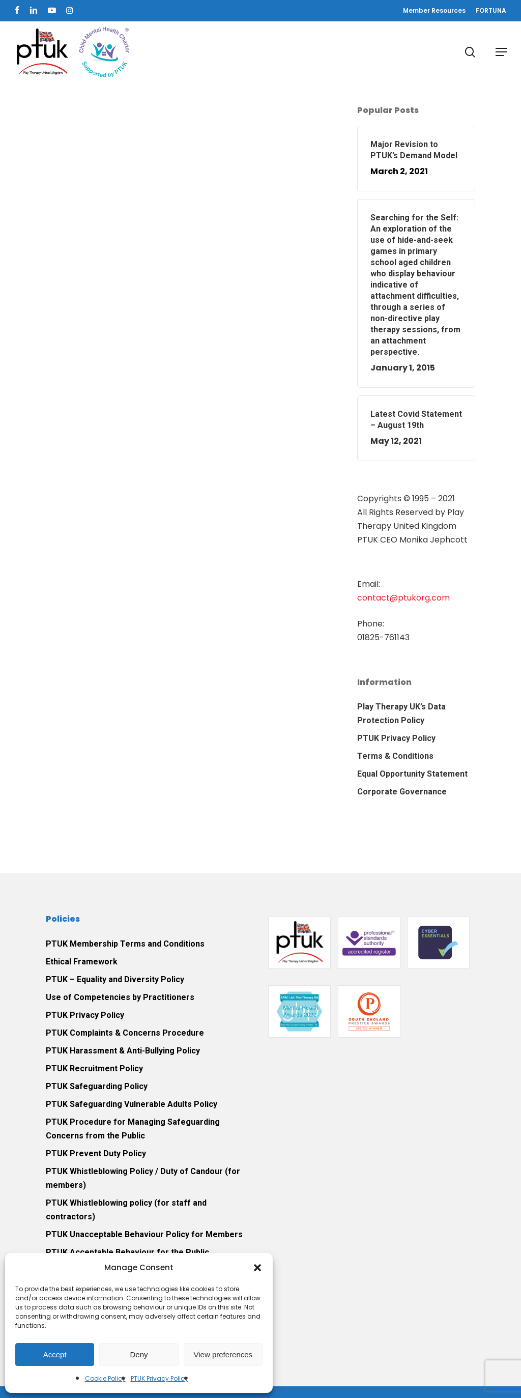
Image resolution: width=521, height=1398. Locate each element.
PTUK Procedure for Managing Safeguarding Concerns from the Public (133, 1128)
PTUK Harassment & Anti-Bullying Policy (123, 1050)
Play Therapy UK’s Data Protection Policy (401, 713)
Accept (55, 1354)
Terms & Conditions (395, 756)
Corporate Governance (402, 791)
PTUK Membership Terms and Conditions (125, 944)
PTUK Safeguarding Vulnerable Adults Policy (131, 1104)
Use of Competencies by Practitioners (120, 997)
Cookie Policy (105, 1378)
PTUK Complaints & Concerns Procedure (125, 1033)
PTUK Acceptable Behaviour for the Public (127, 1252)
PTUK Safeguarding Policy (97, 1086)
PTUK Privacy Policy (159, 1378)
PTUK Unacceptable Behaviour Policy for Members (144, 1234)
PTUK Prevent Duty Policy (96, 1153)
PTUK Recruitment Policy (94, 1068)
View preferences (223, 1354)
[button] (257, 1268)
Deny (139, 1354)
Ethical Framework (82, 961)
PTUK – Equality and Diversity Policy (115, 979)
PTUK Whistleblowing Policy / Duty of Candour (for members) (143, 1178)
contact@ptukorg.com (403, 598)
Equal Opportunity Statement (412, 774)
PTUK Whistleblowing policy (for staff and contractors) (126, 1209)
